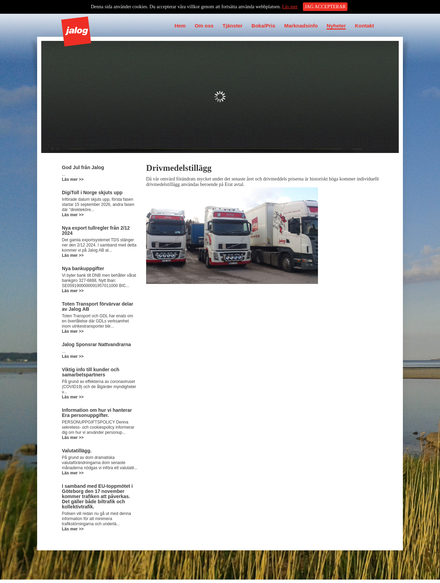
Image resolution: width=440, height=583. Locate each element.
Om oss (204, 26)
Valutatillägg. (76, 450)
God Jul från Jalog (83, 167)
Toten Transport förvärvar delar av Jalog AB (97, 306)
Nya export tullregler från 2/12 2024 (96, 230)
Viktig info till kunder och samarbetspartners (90, 372)
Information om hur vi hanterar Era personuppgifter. (97, 412)
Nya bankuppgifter (83, 268)
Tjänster (232, 26)
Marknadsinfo (301, 26)
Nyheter (336, 26)
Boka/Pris (263, 26)
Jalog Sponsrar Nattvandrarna (96, 344)
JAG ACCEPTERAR (325, 6)
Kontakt (364, 26)
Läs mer (289, 6)
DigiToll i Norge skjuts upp (92, 192)
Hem (180, 26)
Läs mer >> (73, 179)
